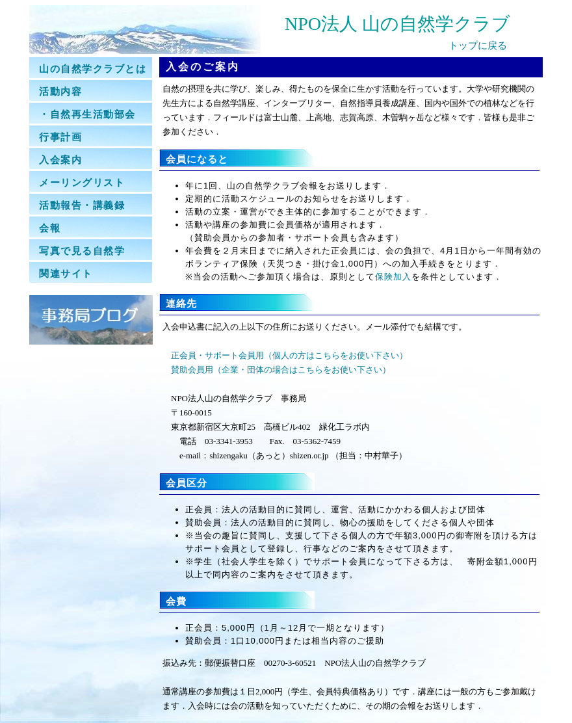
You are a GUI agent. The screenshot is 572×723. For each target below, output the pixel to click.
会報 (49, 227)
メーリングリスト (82, 182)
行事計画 (60, 136)
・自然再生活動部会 (87, 114)
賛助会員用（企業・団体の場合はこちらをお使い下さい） (281, 370)
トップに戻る (477, 45)
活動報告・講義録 (82, 205)
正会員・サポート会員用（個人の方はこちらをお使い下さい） (289, 355)
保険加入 (393, 277)
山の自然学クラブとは (92, 68)
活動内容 (60, 91)
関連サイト (66, 273)
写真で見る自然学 (82, 250)
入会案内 (60, 159)
